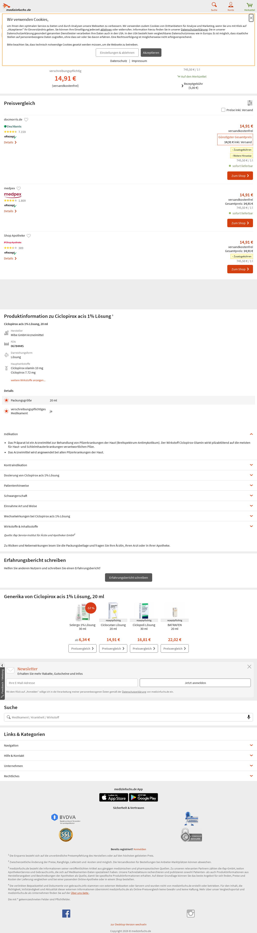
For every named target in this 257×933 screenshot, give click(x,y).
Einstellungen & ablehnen (117, 53)
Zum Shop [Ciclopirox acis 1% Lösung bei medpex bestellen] (240, 223)
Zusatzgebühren (242, 149)
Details (10, 142)
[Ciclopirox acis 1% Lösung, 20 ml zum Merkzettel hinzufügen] (192, 76)
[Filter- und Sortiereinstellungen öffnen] (250, 103)
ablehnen (106, 29)
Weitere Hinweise (242, 155)
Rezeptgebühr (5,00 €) (192, 86)
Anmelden (140, 849)
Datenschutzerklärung (194, 29)
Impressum (139, 61)
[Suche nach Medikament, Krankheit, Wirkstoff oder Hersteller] (124, 717)
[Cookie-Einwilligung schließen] (251, 18)
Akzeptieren (151, 53)
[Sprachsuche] (248, 717)
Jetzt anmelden (195, 683)
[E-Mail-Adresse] (72, 683)
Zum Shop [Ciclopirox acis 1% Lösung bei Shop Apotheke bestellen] (240, 269)
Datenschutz (118, 61)
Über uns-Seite (80, 893)
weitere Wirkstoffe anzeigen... (28, 380)
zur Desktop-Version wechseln (129, 924)
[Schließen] (249, 667)
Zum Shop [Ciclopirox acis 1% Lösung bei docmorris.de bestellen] (240, 176)
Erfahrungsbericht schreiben (128, 577)
